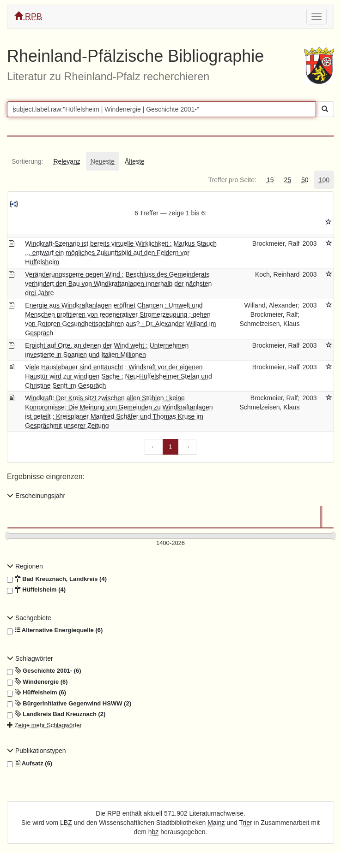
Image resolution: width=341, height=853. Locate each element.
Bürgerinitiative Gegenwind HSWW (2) (69, 703)
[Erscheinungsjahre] (170, 543)
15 (270, 180)
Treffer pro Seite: (232, 180)
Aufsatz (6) (29, 763)
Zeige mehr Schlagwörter (44, 725)
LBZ (66, 822)
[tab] (27, 161)
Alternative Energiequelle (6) (55, 630)
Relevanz (66, 161)
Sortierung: (27, 161)
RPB (28, 16)
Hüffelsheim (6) (36, 692)
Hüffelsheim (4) (36, 590)
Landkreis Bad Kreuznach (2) (56, 714)
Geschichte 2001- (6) (44, 671)
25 (287, 180)
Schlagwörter (30, 658)
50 (305, 180)
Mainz (216, 822)
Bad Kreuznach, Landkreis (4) (57, 579)
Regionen (25, 566)
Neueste (103, 161)
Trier (245, 822)
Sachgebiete (29, 618)
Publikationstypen (36, 750)
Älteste (135, 161)
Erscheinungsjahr (36, 495)
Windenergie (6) (37, 682)
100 (324, 180)
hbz (153, 831)
